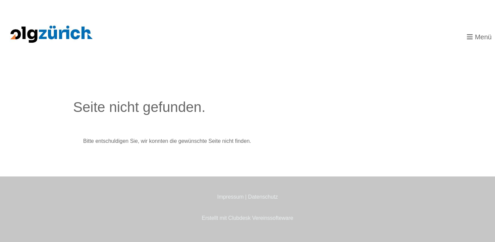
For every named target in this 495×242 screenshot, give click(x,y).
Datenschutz (263, 197)
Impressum (230, 197)
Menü (479, 37)
